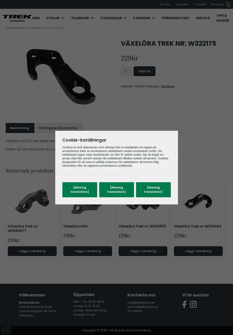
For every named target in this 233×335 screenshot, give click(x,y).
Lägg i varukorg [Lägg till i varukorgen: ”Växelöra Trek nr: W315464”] (198, 251)
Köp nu (144, 71)
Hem (35, 18)
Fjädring (141, 18)
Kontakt (201, 4)
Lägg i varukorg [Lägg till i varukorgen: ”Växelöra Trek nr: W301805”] (143, 251)
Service (203, 18)
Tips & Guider (222, 18)
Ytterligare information (57, 128)
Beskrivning (19, 128)
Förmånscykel (175, 18)
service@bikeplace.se (142, 307)
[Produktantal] (127, 71)
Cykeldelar (111, 18)
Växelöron (167, 86)
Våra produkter (16, 27)
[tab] (19, 128)
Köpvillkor (183, 4)
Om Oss (164, 4)
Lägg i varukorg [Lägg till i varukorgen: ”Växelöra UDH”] (87, 251)
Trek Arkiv (78, 149)
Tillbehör (80, 18)
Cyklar (53, 18)
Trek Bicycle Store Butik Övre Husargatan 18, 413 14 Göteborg (37, 311)
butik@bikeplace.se (141, 303)
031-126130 (134, 311)
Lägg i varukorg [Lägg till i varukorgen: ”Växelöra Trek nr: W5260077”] (32, 251)
